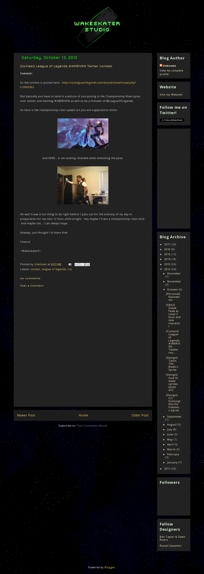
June (170, 434)
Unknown (169, 65)
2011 (167, 468)
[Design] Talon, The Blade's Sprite (172, 364)
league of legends (54, 269)
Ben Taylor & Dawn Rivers (172, 538)
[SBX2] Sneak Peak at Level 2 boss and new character (173, 315)
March (171, 449)
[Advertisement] (83, 383)
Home (83, 415)
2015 (167, 254)
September (174, 416)
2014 (167, 259)
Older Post (140, 415)
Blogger (109, 567)
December (174, 273)
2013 (167, 264)
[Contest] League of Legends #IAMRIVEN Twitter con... (173, 342)
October (173, 289)
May (170, 439)
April (170, 444)
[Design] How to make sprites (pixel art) (172, 382)
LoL (70, 269)
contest (35, 269)
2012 (167, 269)
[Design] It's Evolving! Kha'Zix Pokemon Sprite (173, 402)
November (174, 281)
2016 (167, 249)
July (170, 429)
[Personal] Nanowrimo (173, 297)
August (172, 424)
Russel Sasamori (171, 545)
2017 (167, 244)
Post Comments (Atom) (92, 425)
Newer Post (26, 415)
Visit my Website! (171, 94)
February (173, 454)
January (172, 462)
